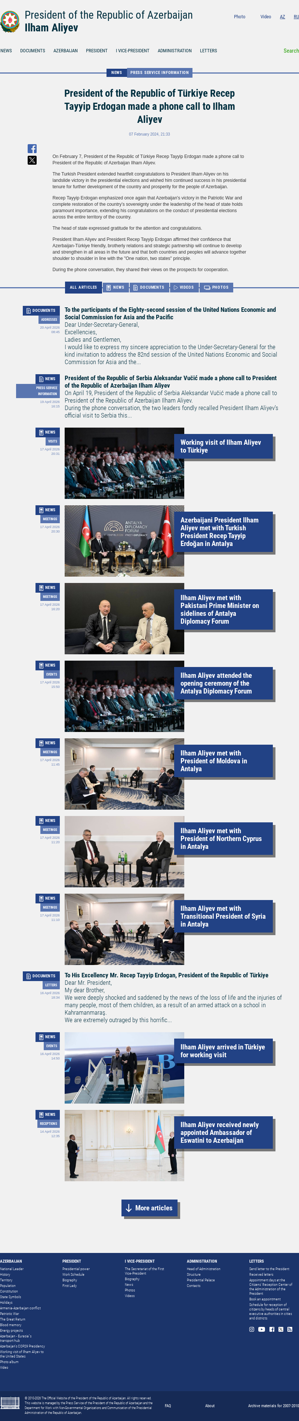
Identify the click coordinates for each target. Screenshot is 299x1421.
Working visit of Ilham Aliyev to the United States (22, 1354)
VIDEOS (187, 287)
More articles (154, 1208)
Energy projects (11, 1330)
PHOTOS (220, 287)
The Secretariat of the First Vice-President (144, 1271)
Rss (296, 26)
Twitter (286, 26)
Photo (240, 16)
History (5, 1274)
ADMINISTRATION (175, 50)
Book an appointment (265, 1299)
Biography (69, 1280)
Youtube (266, 26)
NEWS (116, 72)
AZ (282, 16)
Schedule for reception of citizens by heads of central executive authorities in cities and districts (270, 1311)
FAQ (168, 1405)
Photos (130, 1290)
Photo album (9, 1362)
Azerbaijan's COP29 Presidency (22, 1346)
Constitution (9, 1291)
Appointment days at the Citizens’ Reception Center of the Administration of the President (270, 1287)
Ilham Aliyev (51, 27)
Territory (6, 1280)
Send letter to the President (269, 1269)
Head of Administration (204, 1269)
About (210, 1405)
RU (296, 16)
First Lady (69, 1286)
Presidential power (76, 1269)
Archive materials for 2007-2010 (273, 1405)
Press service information (159, 72)
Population (8, 1286)
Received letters (261, 1274)
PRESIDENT (97, 50)
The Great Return (12, 1319)
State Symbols (10, 1297)
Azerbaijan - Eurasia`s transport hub (15, 1338)
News (129, 1284)
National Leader (12, 1269)
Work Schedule (73, 1274)
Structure (194, 1274)
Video (266, 16)
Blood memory (10, 1325)
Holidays (6, 1302)
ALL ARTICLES (84, 287)
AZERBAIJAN (65, 50)
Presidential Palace (201, 1280)
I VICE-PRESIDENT (133, 50)
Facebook (277, 26)
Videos (130, 1296)
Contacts (193, 1286)
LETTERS (208, 50)
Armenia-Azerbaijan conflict (20, 1308)
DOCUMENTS (32, 50)
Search (291, 50)
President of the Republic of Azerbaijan (109, 15)
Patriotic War (9, 1314)
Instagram (255, 26)
